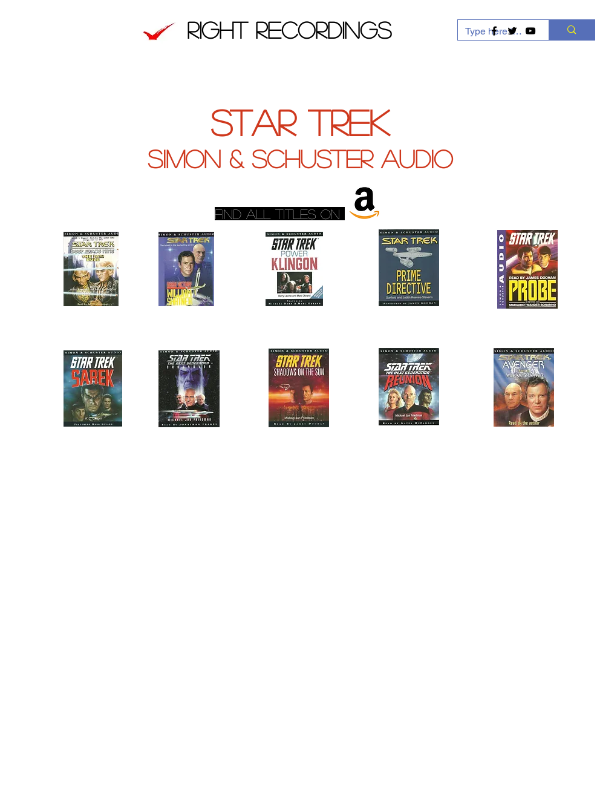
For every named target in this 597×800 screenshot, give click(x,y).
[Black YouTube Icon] (530, 31)
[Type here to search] (571, 30)
